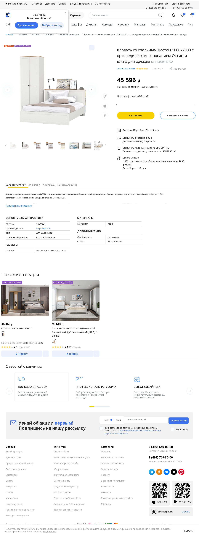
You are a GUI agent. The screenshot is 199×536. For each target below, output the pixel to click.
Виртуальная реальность (66, 475)
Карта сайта (107, 486)
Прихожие (176, 24)
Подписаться (179, 421)
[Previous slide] (9, 91)
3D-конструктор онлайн (65, 463)
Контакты (106, 492)
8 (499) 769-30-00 (182, 7)
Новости (105, 475)
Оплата (62, 4)
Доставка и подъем (16, 469)
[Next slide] (90, 91)
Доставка (50, 4)
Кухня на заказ (13, 457)
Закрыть (187, 530)
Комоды (107, 24)
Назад (10, 34)
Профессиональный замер (19, 463)
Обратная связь (14, 504)
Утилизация (12, 498)
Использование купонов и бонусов (71, 457)
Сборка (9, 492)
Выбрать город (50, 25)
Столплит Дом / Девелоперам (68, 504)
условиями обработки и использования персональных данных (133, 432)
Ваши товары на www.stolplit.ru (117, 498)
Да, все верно (25, 25)
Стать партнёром (181, 4)
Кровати (123, 24)
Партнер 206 (43, 230)
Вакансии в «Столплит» (113, 481)
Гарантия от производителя (20, 510)
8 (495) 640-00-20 (161, 447)
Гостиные (157, 24)
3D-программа (102, 4)
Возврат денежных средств (67, 510)
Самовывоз (12, 475)
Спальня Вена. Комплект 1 (16, 330)
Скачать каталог (109, 469)
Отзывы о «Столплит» (112, 463)
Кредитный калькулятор (65, 486)
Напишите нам (160, 4)
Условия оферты (62, 492)
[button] (92, 408)
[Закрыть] (63, 12)
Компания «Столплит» (112, 457)
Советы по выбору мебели (67, 498)
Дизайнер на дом (14, 452)
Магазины (36, 4)
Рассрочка (11, 486)
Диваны (91, 24)
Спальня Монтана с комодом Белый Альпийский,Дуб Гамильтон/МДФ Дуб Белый (74, 334)
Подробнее (49, 531)
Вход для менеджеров (17, 515)
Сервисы (73, 15)
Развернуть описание (19, 207)
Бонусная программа (81, 4)
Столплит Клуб (61, 452)
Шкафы (76, 24)
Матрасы (140, 24)
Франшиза (106, 504)
